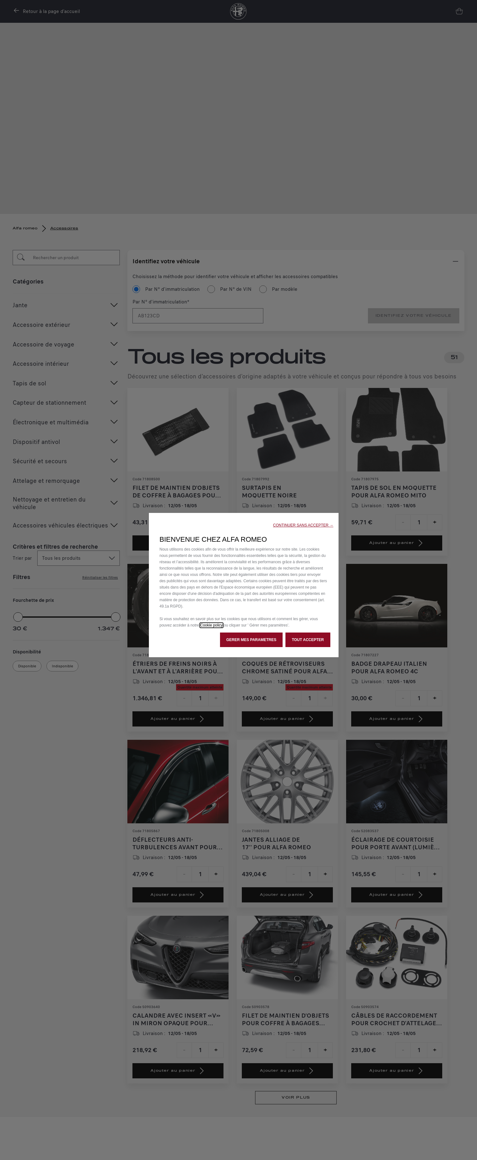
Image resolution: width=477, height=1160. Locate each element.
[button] (303, 525)
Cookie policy (211, 625)
